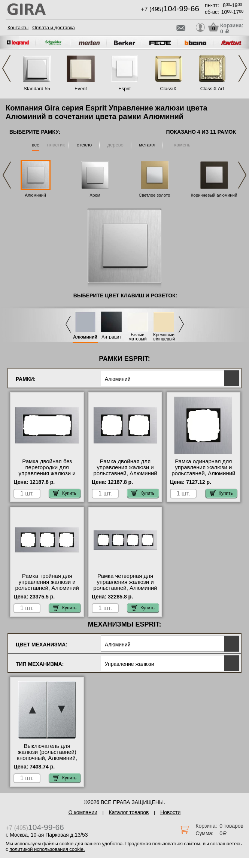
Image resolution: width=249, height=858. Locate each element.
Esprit (124, 88)
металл (147, 145)
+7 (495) (170, 9)
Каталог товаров (129, 812)
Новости (170, 812)
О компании (83, 812)
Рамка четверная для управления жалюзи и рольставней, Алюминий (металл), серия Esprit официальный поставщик (125, 588)
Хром (94, 195)
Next (242, 68)
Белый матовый (137, 337)
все (36, 145)
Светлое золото (154, 195)
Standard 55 (37, 88)
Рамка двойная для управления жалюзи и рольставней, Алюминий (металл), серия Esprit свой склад (125, 473)
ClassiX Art (212, 88)
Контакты (17, 27)
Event (81, 88)
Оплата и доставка (53, 27)
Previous (6, 68)
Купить (64, 493)
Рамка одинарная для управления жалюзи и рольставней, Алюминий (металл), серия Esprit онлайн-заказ (203, 473)
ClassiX (168, 88)
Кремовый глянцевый (164, 337)
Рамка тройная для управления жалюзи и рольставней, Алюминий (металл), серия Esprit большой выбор (47, 588)
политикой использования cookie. (47, 849)
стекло (84, 145)
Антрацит (111, 337)
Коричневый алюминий (214, 195)
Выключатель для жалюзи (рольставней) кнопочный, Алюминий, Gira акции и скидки (47, 755)
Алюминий (35, 195)
